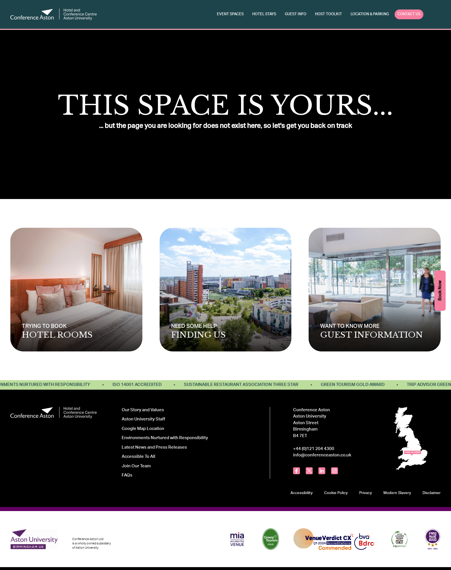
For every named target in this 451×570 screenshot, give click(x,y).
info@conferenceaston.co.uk (322, 455)
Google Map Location (143, 428)
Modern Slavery (397, 493)
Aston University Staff (143, 419)
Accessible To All (138, 456)
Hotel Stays (264, 14)
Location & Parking (370, 14)
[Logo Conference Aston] (53, 14)
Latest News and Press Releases (154, 447)
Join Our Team (136, 466)
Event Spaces (230, 14)
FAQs (127, 475)
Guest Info (295, 14)
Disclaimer (432, 493)
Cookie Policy (336, 493)
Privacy (365, 493)
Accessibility (302, 493)
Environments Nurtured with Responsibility (165, 438)
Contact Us (409, 14)
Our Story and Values (143, 410)
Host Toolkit (328, 14)
